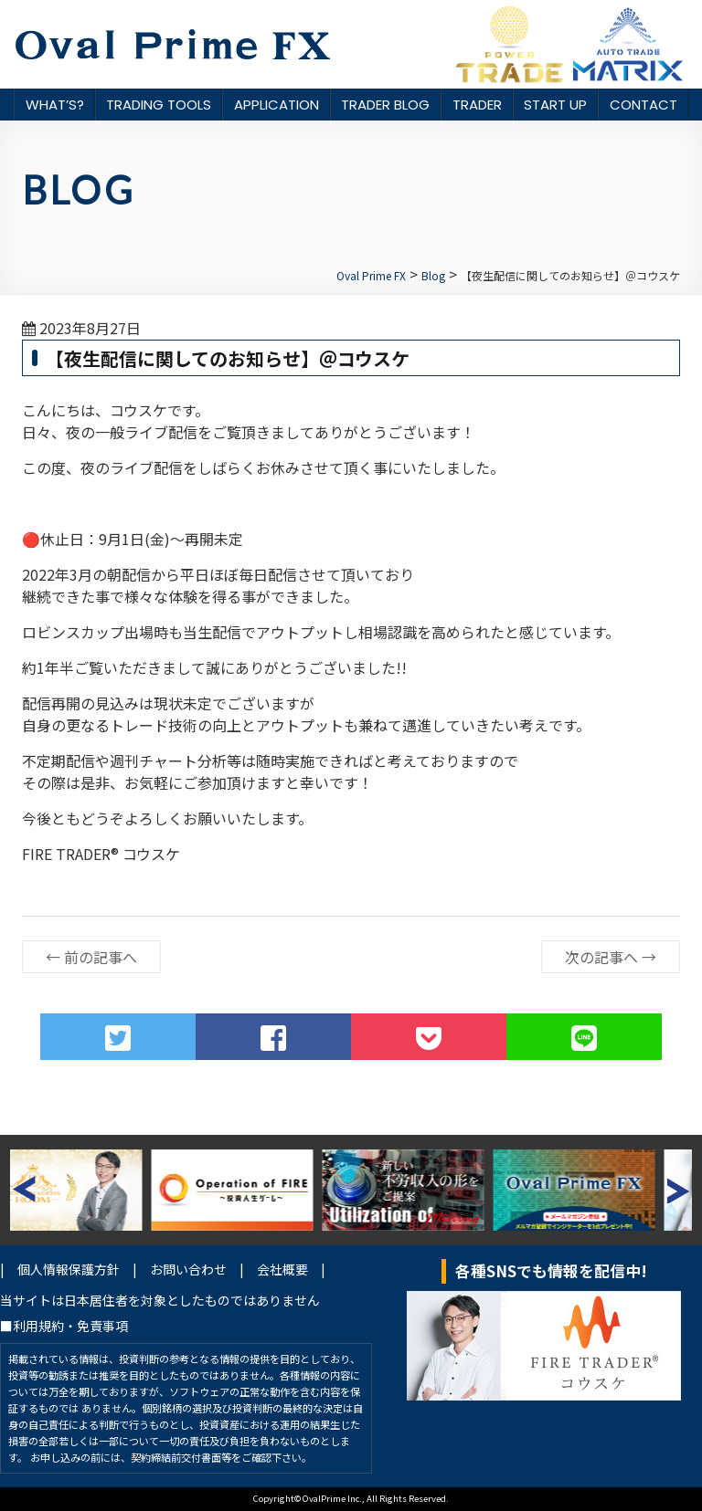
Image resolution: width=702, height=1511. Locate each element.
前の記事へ (91, 957)
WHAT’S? (55, 104)
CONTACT (643, 104)
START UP (555, 104)
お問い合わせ (188, 1269)
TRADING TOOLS (158, 104)
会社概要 (282, 1269)
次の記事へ (610, 957)
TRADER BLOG (385, 104)
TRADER (477, 104)
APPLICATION (276, 104)
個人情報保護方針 (68, 1269)
